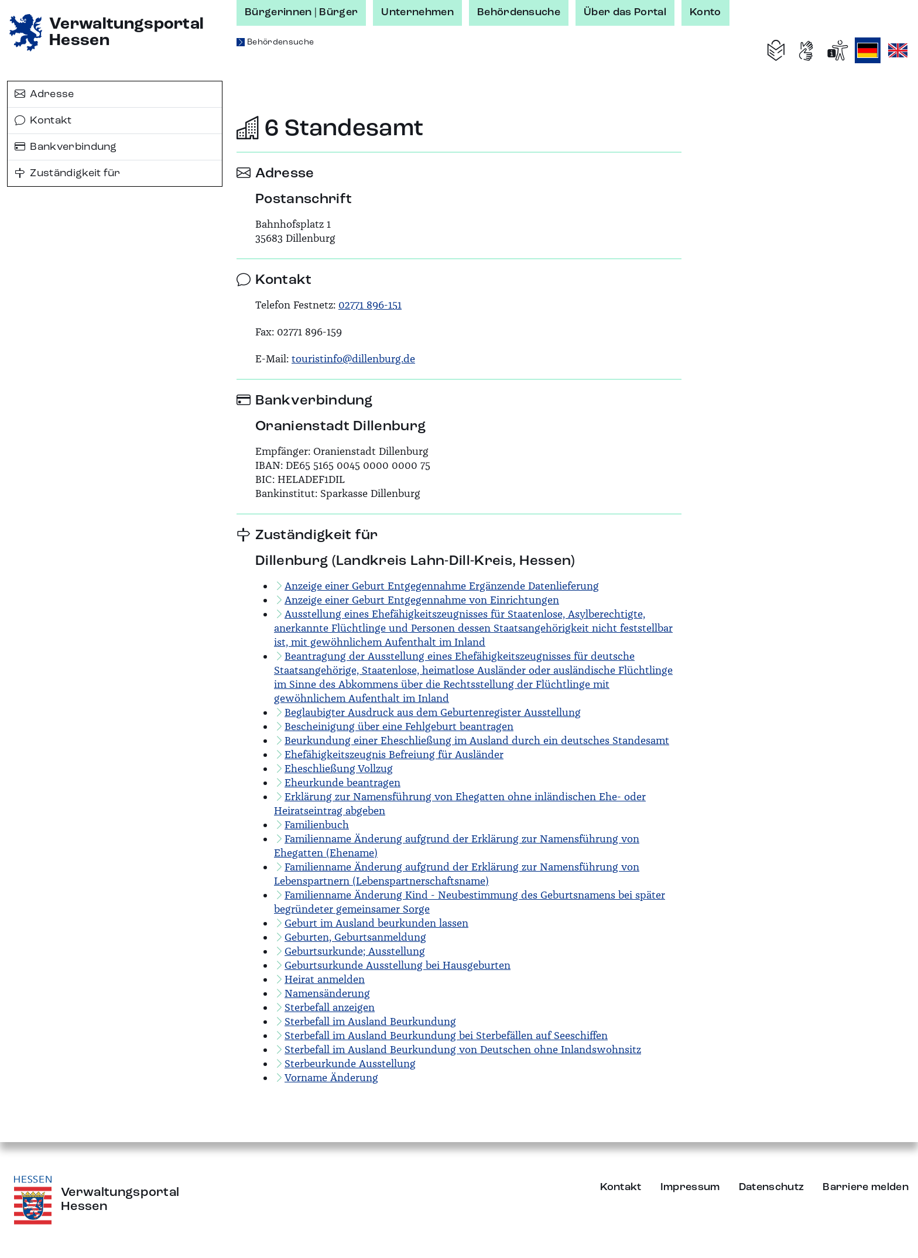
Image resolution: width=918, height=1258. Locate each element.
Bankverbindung (66, 147)
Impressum (690, 1187)
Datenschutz (771, 1187)
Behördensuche (518, 12)
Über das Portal (625, 12)
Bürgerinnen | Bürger (301, 12)
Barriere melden (866, 1187)
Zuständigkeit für (68, 173)
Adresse (44, 94)
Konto (705, 12)
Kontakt (43, 120)
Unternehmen (417, 12)
